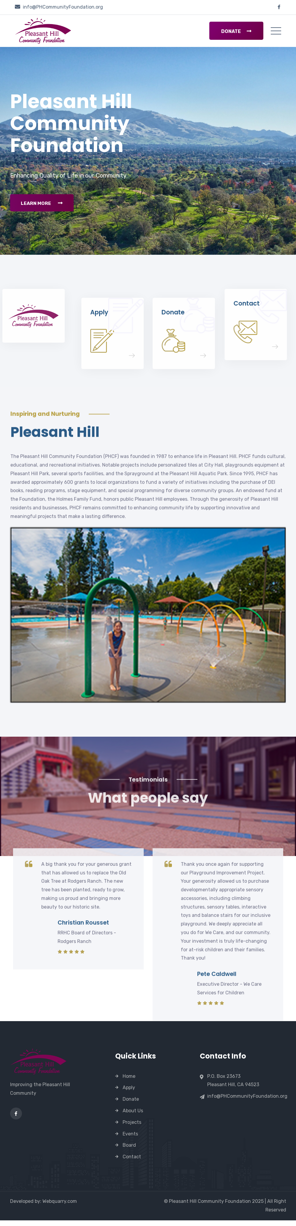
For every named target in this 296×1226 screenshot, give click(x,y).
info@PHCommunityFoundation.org (63, 7)
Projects (132, 1128)
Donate (236, 31)
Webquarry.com (59, 1207)
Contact (132, 1162)
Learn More (43, 210)
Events (130, 1139)
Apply (129, 1093)
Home (129, 1082)
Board (129, 1151)
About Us (133, 1116)
